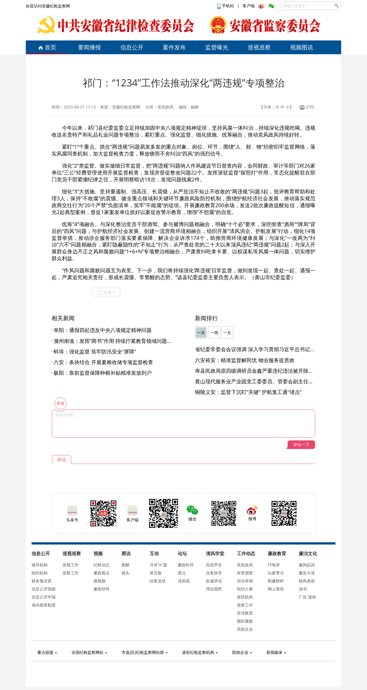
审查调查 (245, 573)
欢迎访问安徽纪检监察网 (48, 6)
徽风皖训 (307, 564)
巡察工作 (71, 573)
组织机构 (40, 573)
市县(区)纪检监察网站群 (145, 652)
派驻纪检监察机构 (200, 652)
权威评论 (214, 581)
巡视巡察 (259, 47)
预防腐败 (245, 621)
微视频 (99, 581)
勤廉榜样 (276, 581)
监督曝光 (216, 47)
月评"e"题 (158, 564)
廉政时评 (186, 564)
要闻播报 (89, 47)
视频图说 (301, 47)
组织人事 (245, 589)
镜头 (126, 573)
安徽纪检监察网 (126, 107)
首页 (47, 47)
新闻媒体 (276, 652)
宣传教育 (245, 613)
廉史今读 (307, 573)
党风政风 (245, 564)
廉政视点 (101, 573)
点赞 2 (106, 292)
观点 (182, 573)
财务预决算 (42, 581)
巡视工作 (71, 564)
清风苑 (184, 581)
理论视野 (214, 589)
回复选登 (158, 581)
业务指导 (214, 573)
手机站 (226, 5)
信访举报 (245, 581)
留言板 (156, 573)
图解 (126, 564)
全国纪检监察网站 (89, 652)
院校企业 (242, 652)
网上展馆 (276, 589)
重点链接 (47, 652)
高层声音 (214, 564)
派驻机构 (245, 597)
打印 (307, 107)
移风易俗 (307, 581)
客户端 (249, 5)
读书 (303, 589)
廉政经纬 (101, 589)
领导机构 (40, 564)
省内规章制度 (44, 605)
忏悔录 (274, 564)
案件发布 (174, 47)
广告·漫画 (307, 597)
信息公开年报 (44, 597)
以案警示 (276, 573)
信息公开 (131, 47)
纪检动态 (101, 564)
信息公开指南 (44, 589)
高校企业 (245, 629)
